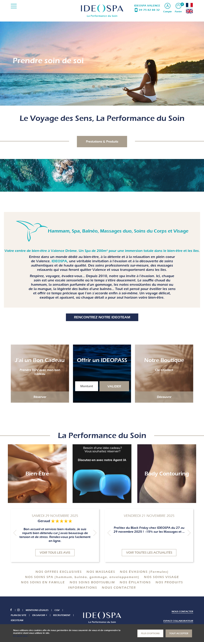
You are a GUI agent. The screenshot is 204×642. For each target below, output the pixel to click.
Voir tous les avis (55, 553)
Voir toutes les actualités (149, 553)
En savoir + (39, 615)
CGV (59, 610)
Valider (114, 386)
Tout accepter (178, 633)
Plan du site (18, 615)
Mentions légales (39, 610)
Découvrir (164, 397)
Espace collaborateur (178, 621)
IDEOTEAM (17, 620)
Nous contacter (182, 611)
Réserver (40, 397)
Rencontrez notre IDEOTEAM (102, 317)
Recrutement (61, 615)
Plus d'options (150, 633)
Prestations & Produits (102, 142)
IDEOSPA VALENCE (147, 5)
